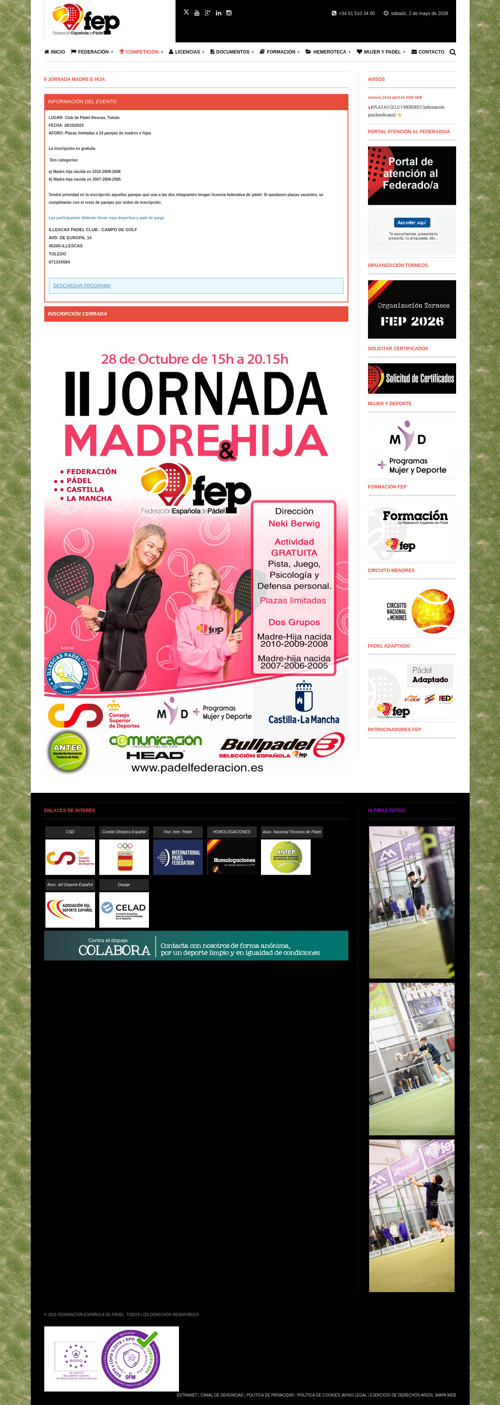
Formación (277, 52)
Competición (139, 52)
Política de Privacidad (270, 1395)
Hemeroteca (326, 52)
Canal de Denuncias (222, 1395)
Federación (90, 52)
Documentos (230, 52)
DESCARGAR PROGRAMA (82, 286)
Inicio (54, 52)
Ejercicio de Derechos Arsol (401, 1395)
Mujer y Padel (379, 52)
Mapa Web (446, 1395)
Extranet (187, 1395)
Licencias (184, 52)
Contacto (428, 52)
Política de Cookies (319, 1395)
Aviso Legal (354, 1395)
